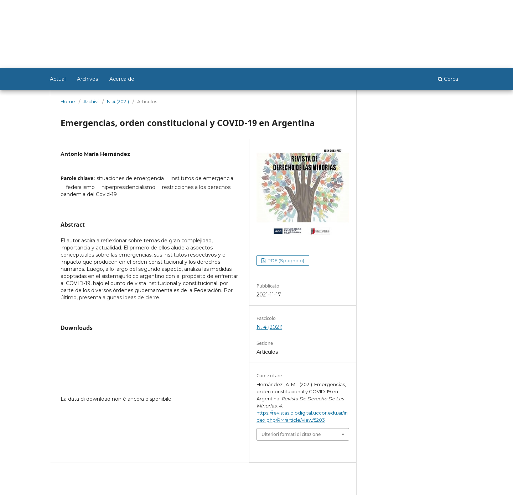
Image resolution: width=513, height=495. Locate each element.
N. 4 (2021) (118, 101)
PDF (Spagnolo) (285, 260)
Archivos (87, 79)
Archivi (91, 101)
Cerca (448, 79)
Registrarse (428, 9)
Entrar (456, 9)
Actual (58, 79)
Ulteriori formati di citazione (291, 434)
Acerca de (121, 79)
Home (68, 101)
